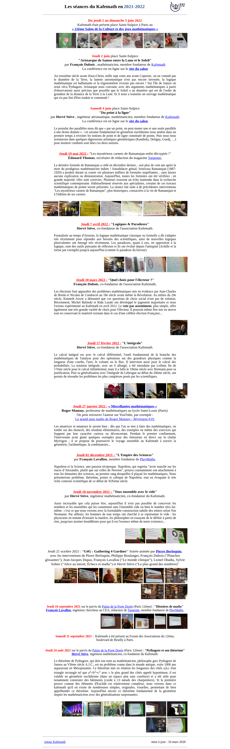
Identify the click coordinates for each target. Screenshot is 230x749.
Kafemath (158, 64)
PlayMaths (147, 459)
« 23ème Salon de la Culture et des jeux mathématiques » (115, 29)
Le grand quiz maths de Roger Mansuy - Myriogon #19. (115, 419)
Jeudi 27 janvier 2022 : (90, 406)
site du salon (138, 69)
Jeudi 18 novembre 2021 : (93, 492)
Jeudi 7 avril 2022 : (95, 224)
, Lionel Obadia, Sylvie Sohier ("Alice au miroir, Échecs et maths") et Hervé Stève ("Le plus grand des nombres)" (118, 562)
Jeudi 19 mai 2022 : (74, 153)
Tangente (154, 158)
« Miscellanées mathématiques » (132, 406)
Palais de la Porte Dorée (117, 606)
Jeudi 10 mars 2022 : (91, 280)
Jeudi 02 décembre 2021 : (96, 455)
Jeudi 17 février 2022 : (104, 343)
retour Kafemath (54, 742)
